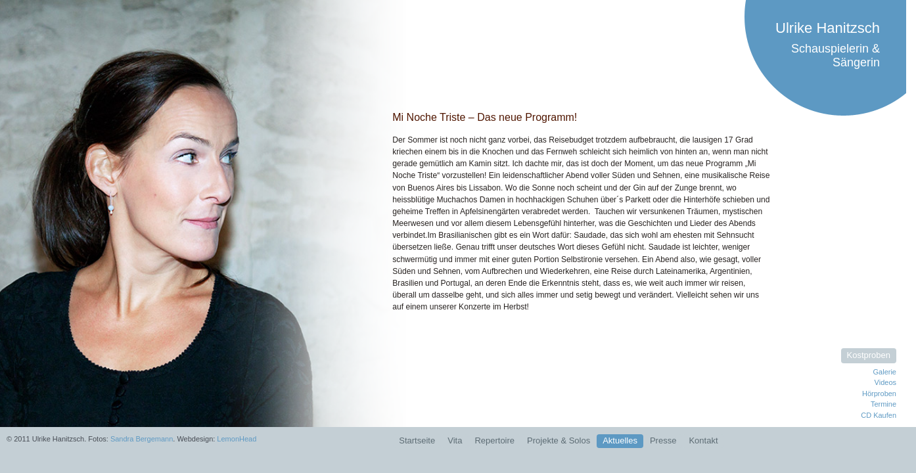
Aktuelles (620, 440)
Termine (883, 404)
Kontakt (703, 440)
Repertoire (494, 440)
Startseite (417, 440)
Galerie (884, 372)
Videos (885, 382)
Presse (663, 440)
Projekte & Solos (558, 440)
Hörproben (879, 393)
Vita (454, 440)
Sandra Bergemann (141, 439)
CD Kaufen (878, 415)
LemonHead (236, 439)
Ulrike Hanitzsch (827, 28)
